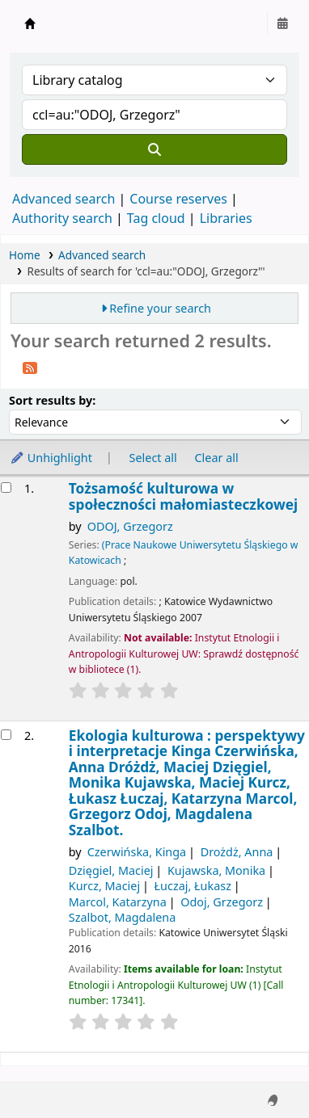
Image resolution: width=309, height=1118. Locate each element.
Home (24, 255)
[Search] (154, 149)
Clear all (217, 457)
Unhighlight (51, 457)
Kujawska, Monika (216, 870)
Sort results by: (52, 400)
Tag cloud (156, 218)
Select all (153, 457)
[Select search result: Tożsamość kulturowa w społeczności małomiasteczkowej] (6, 487)
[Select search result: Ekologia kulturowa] (6, 734)
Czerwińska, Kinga (137, 852)
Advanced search (63, 199)
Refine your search (160, 308)
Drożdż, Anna (237, 852)
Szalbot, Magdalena (122, 917)
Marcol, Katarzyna (118, 902)
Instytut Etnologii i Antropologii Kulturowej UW (30, 23)
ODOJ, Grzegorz (130, 526)
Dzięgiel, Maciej (111, 870)
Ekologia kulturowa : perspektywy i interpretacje (187, 783)
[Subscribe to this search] (30, 366)
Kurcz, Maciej (104, 885)
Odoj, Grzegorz (221, 902)
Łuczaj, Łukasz (192, 885)
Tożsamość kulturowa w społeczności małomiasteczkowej (183, 496)
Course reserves (178, 199)
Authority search (62, 218)
